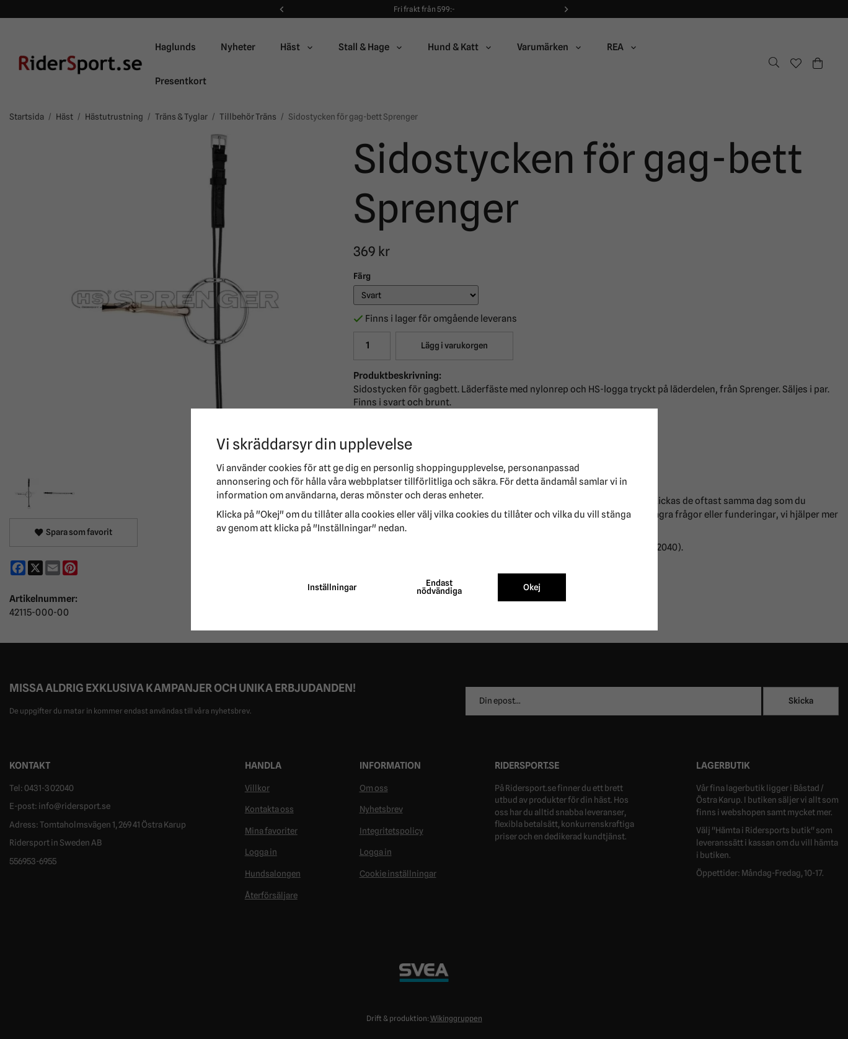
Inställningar (331, 587)
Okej (532, 587)
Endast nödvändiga (439, 587)
